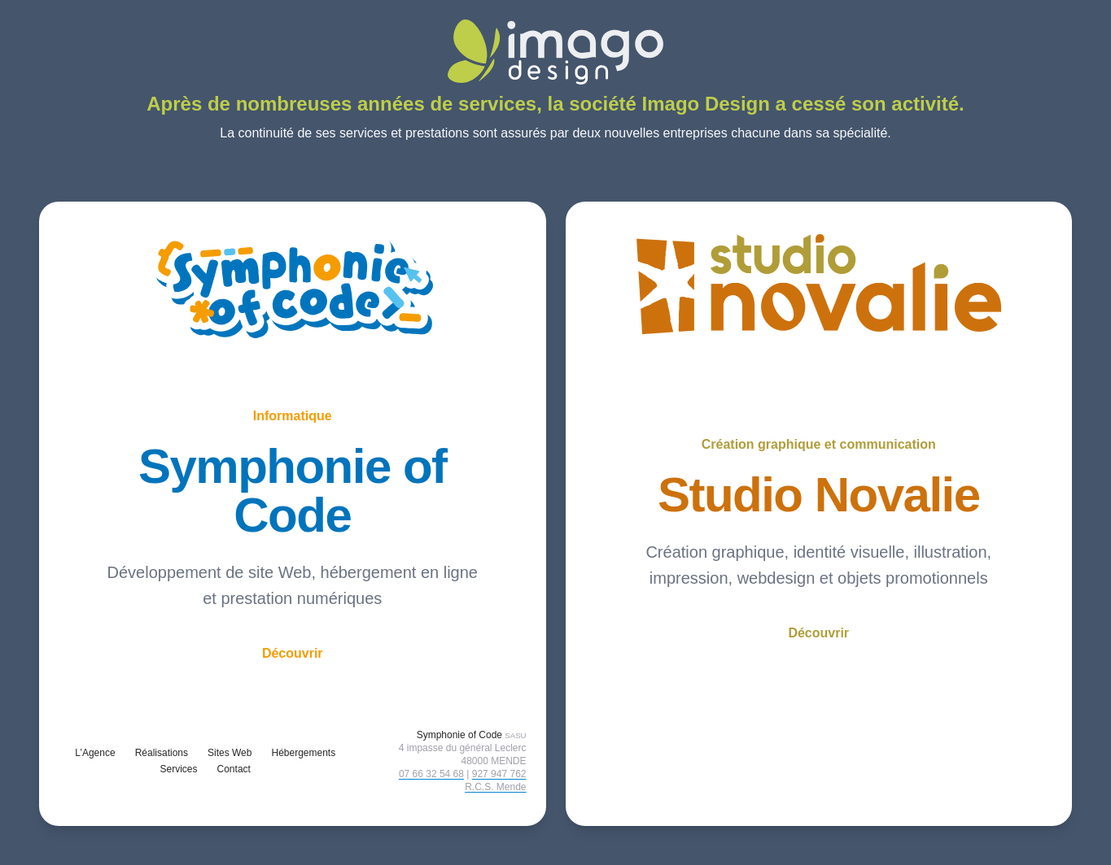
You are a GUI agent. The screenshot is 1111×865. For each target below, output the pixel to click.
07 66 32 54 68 (431, 774)
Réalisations (161, 753)
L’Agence (95, 753)
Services (179, 769)
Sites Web (230, 753)
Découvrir (292, 653)
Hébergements (303, 753)
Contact (234, 769)
